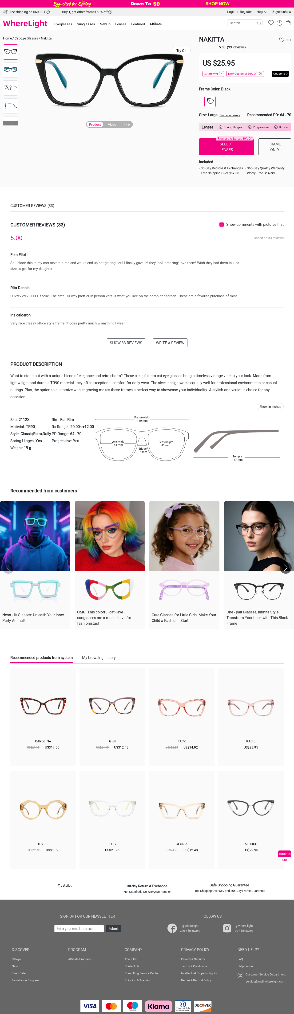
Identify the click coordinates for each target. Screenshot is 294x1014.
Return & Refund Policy (196, 980)
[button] (10, 123)
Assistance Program (25, 980)
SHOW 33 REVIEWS (126, 342)
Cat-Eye (20, 38)
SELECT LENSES (235, 145)
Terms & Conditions (194, 966)
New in (105, 24)
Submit (113, 928)
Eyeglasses (63, 24)
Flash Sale (19, 973)
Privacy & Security (193, 959)
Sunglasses (86, 24)
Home (7, 38)
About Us (131, 959)
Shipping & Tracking (138, 980)
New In (16, 966)
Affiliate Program (79, 959)
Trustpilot (65, 885)
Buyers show (281, 11)
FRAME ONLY (275, 146)
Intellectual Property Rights (199, 973)
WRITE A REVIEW (170, 342)
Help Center (245, 966)
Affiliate (156, 24)
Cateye (16, 959)
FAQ (240, 959)
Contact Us (132, 966)
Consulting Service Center (142, 973)
